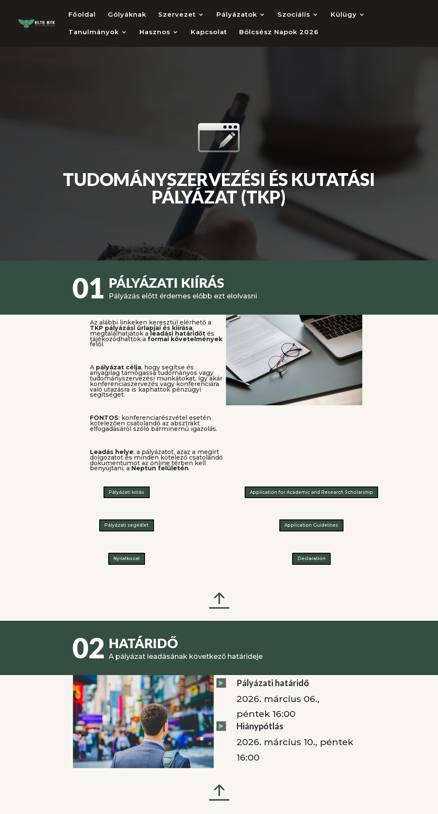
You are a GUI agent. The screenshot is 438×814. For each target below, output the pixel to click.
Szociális (294, 15)
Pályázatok (236, 15)
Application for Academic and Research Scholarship (311, 492)
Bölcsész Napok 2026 (279, 32)
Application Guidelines (311, 525)
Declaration (312, 558)
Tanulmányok (93, 32)
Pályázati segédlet (126, 525)
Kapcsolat (209, 32)
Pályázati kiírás (126, 492)
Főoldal (82, 15)
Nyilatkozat (126, 558)
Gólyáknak (127, 15)
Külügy (344, 15)
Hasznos (154, 32)
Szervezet (177, 15)
